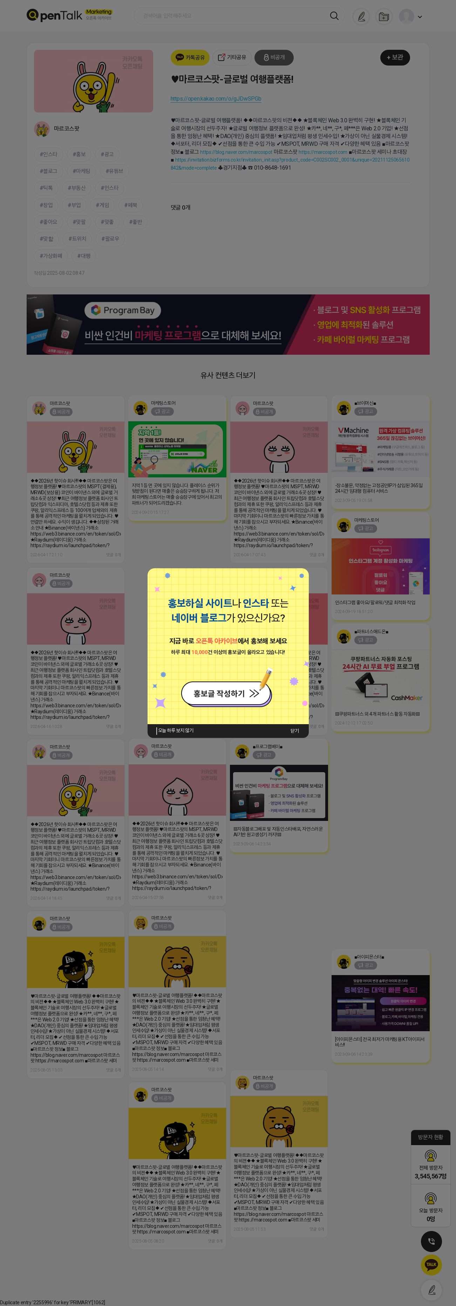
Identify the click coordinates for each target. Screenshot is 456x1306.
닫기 (295, 731)
